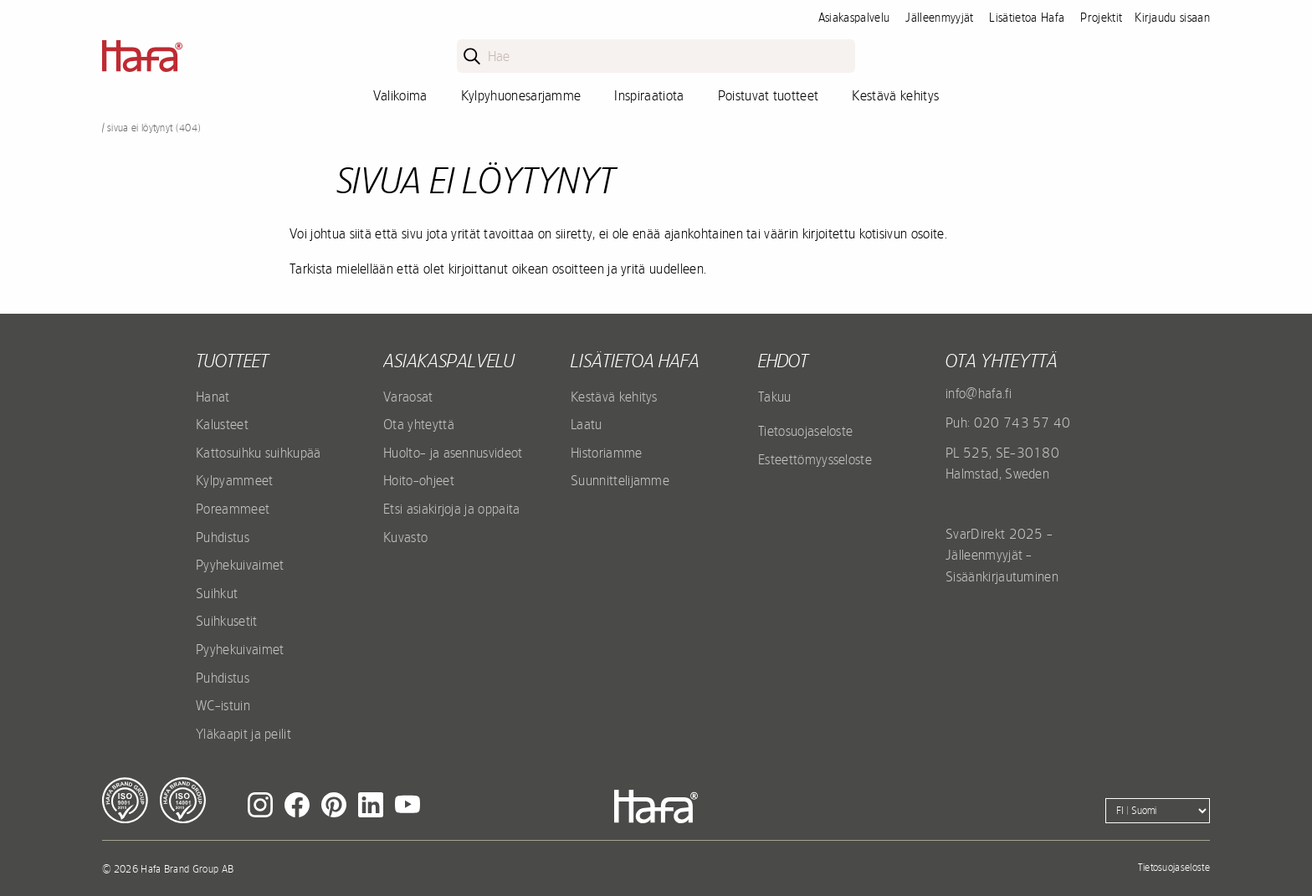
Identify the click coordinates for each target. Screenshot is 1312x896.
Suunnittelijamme (620, 480)
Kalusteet (222, 424)
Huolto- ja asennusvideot (453, 452)
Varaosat (408, 396)
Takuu (775, 396)
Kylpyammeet (235, 480)
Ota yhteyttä (418, 424)
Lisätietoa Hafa (1026, 17)
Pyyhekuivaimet (240, 564)
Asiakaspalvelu (853, 17)
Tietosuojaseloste (805, 430)
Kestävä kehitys (895, 95)
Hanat (213, 396)
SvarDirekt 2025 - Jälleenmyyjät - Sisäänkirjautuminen (1002, 555)
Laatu (586, 424)
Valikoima (400, 95)
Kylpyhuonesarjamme (521, 95)
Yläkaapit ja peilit (243, 733)
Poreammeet (232, 508)
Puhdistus (222, 537)
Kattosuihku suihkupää (258, 452)
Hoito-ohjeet (418, 480)
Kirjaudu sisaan (1172, 17)
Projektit (1101, 17)
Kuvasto (405, 537)
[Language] (1157, 810)
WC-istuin (223, 705)
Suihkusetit (227, 620)
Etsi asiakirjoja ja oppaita (451, 508)
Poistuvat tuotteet (768, 95)
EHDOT (783, 360)
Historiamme (607, 452)
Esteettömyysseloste (815, 459)
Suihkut (217, 593)
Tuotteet (232, 360)
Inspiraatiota (649, 95)
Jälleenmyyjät (939, 17)
